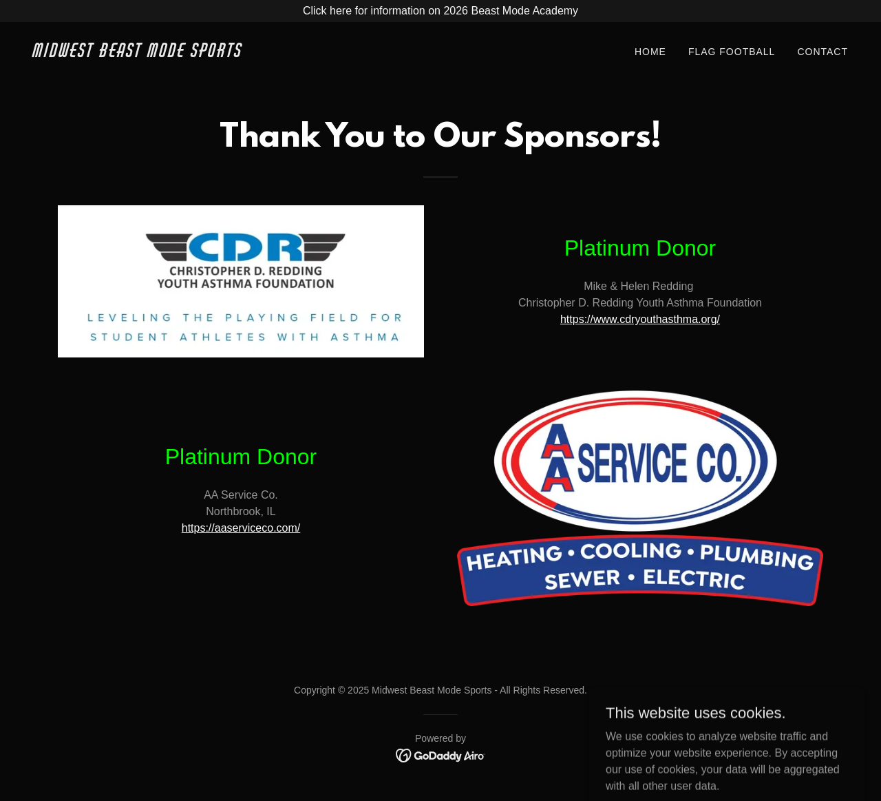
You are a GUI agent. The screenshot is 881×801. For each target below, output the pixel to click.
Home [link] (650, 51)
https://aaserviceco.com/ (241, 528)
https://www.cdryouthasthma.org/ (640, 319)
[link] (231, 53)
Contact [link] (822, 51)
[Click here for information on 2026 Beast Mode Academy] (440, 11)
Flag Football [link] (732, 51)
